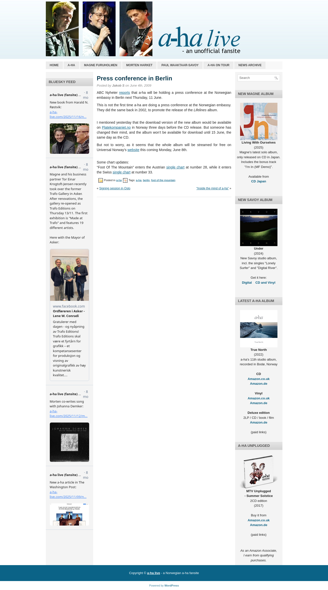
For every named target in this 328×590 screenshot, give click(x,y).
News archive (250, 65)
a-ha (71, 65)
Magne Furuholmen (100, 65)
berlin (146, 179)
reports (124, 93)
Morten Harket (139, 65)
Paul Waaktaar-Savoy (179, 65)
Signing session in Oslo (115, 188)
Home (54, 65)
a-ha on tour (218, 65)
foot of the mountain (163, 179)
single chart (175, 167)
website (133, 150)
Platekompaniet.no (116, 127)
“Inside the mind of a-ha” (212, 188)
